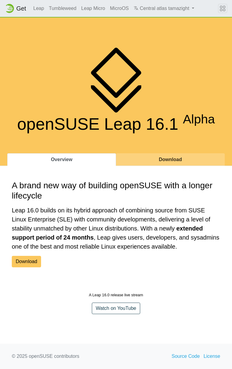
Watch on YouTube (116, 308)
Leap (38, 8)
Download (26, 261)
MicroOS (119, 8)
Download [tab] (170, 159)
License (212, 356)
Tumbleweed (62, 8)
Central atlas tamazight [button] (162, 8)
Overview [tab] (61, 159)
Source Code (186, 356)
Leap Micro (93, 8)
